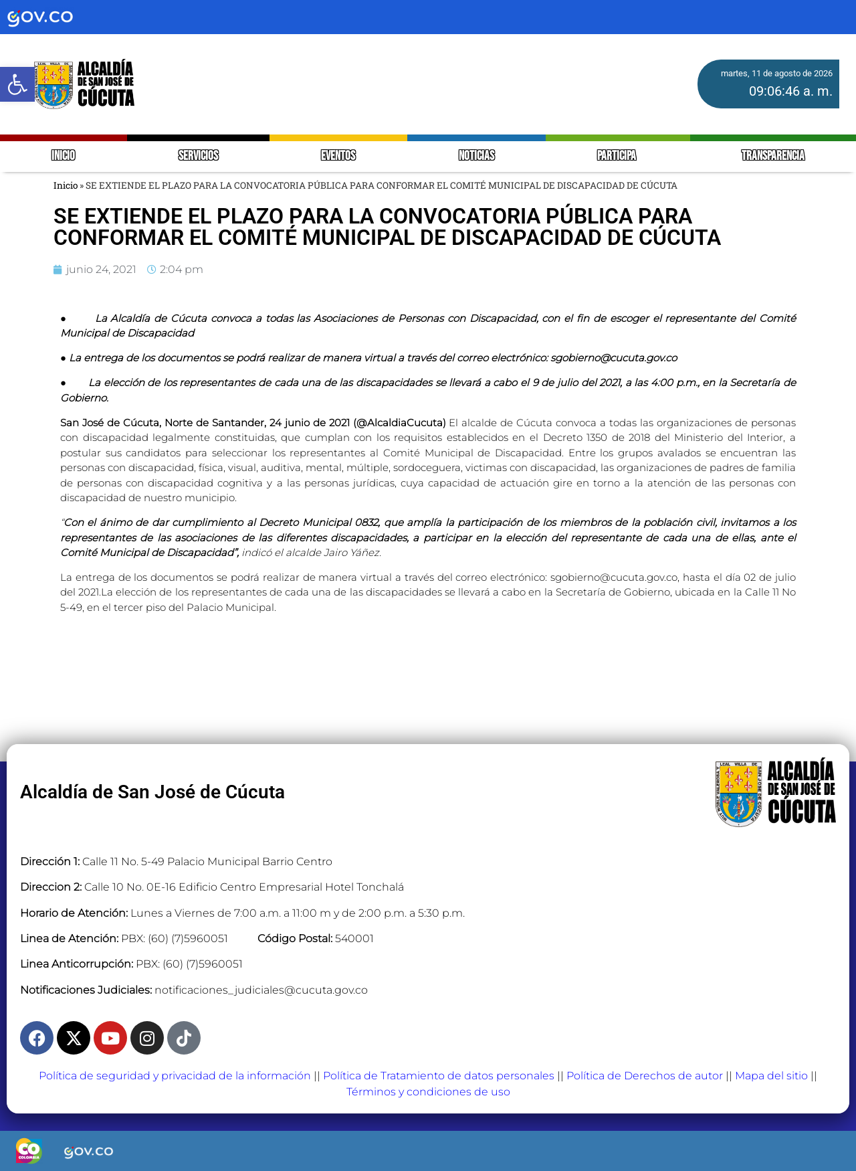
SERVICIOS (198, 156)
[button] (17, 84)
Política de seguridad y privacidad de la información (175, 1075)
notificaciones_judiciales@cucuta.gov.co (261, 990)
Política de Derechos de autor (644, 1075)
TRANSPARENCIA (773, 156)
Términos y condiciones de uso (428, 1091)
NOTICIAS (476, 156)
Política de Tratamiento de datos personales (438, 1075)
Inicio (66, 185)
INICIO (63, 156)
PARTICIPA (617, 156)
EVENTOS (338, 156)
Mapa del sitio (771, 1075)
